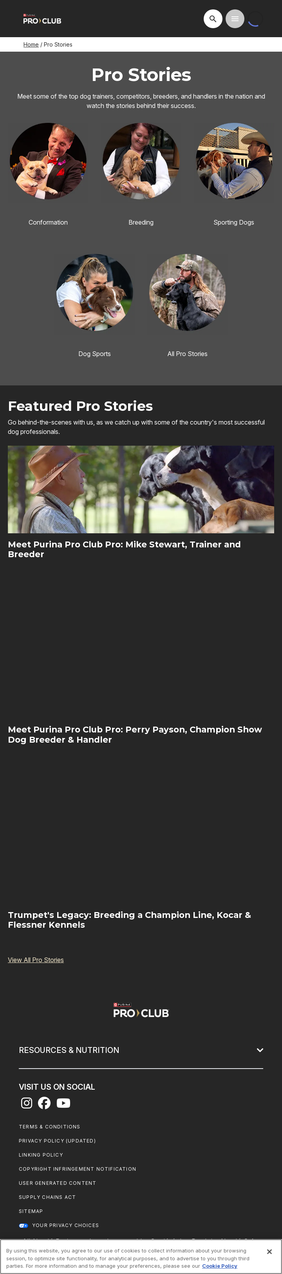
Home (31, 44)
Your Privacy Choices (65, 1225)
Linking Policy (41, 1155)
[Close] (269, 1251)
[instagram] (26, 1105)
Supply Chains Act (47, 1197)
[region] (141, 1256)
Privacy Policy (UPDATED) (57, 1141)
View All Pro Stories (36, 960)
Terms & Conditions (50, 1127)
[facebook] (44, 1105)
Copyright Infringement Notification (77, 1169)
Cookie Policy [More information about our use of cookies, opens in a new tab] (219, 1266)
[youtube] (63, 1105)
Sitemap (31, 1211)
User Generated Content (57, 1183)
